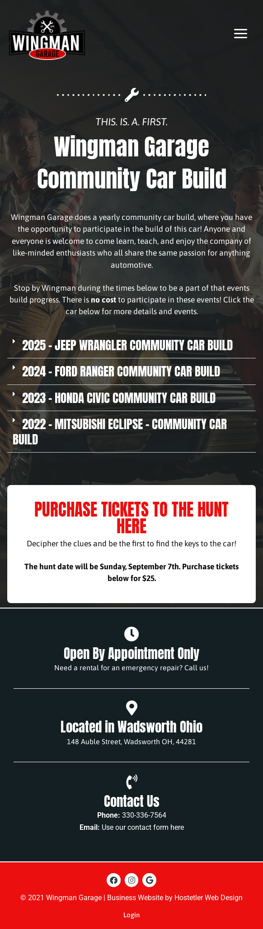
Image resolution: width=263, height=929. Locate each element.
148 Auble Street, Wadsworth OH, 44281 (131, 741)
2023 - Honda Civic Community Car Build (119, 398)
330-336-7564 (144, 815)
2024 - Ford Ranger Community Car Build (121, 371)
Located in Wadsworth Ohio (131, 727)
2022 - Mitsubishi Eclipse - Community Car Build (120, 431)
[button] (131, 345)
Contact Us (132, 801)
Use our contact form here (143, 827)
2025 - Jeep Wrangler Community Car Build (127, 345)
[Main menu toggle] (240, 33)
